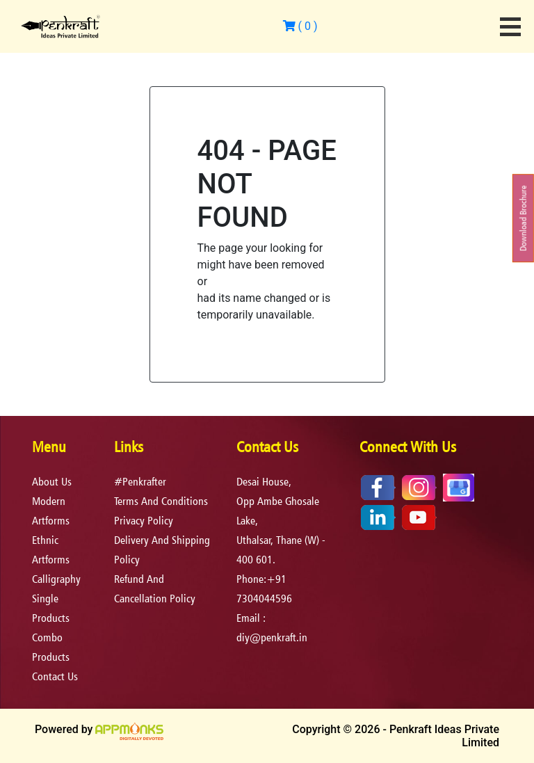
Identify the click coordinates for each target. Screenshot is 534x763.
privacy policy (143, 520)
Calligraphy (56, 579)
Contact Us (55, 676)
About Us (52, 481)
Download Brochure (523, 219)
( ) (300, 26)
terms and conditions (161, 501)
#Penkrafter (140, 481)
